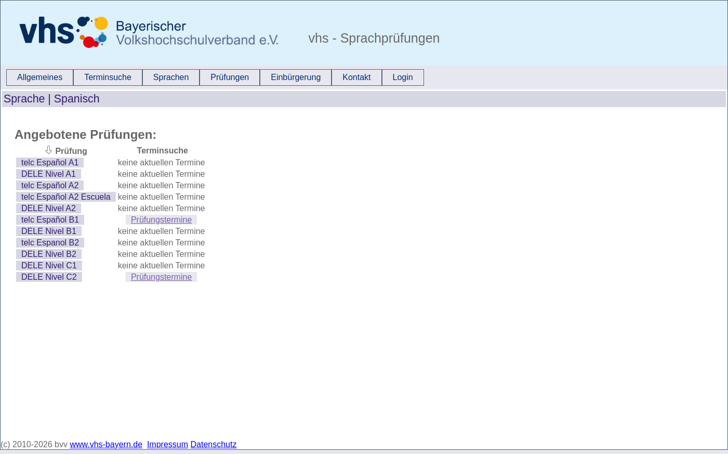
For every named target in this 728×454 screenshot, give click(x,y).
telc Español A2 (49, 185)
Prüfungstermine (161, 219)
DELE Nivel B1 (48, 231)
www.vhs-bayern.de (106, 444)
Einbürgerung (296, 77)
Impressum (167, 444)
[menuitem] (39, 77)
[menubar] (215, 77)
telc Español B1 (50, 219)
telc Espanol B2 (50, 242)
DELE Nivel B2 (48, 254)
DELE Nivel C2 (49, 277)
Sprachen (171, 77)
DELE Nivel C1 (49, 265)
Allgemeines (39, 77)
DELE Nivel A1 (48, 174)
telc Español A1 (49, 162)
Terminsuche (107, 77)
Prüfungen (229, 77)
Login (403, 77)
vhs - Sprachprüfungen (372, 38)
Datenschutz (214, 444)
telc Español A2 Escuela (66, 196)
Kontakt (356, 77)
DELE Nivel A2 (48, 208)
